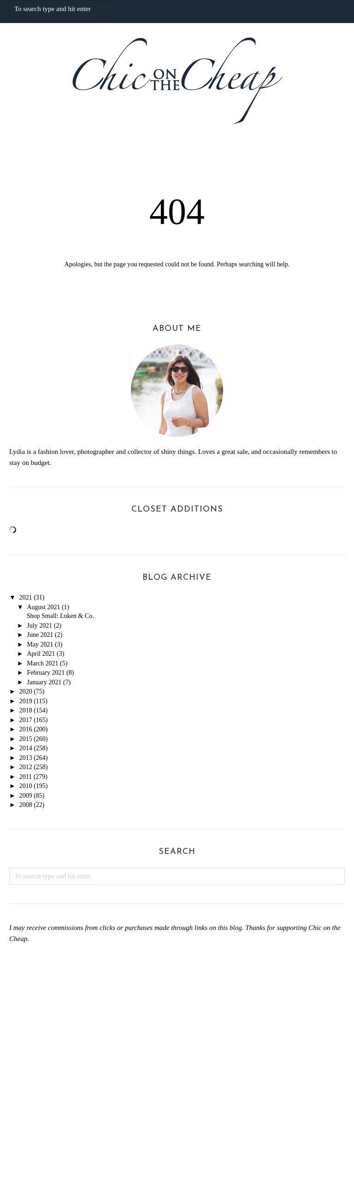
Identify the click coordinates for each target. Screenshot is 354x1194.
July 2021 (39, 625)
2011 (25, 776)
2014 (25, 748)
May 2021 (40, 644)
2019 (25, 701)
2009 (25, 795)
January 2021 (44, 682)
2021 (25, 597)
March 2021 (42, 663)
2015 (25, 738)
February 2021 (46, 672)
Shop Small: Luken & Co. (60, 615)
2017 (25, 720)
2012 (25, 767)
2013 (25, 757)
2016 (25, 729)
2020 (25, 691)
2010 (25, 785)
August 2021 (43, 607)
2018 (25, 710)
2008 (25, 804)
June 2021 (40, 634)
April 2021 (41, 653)
